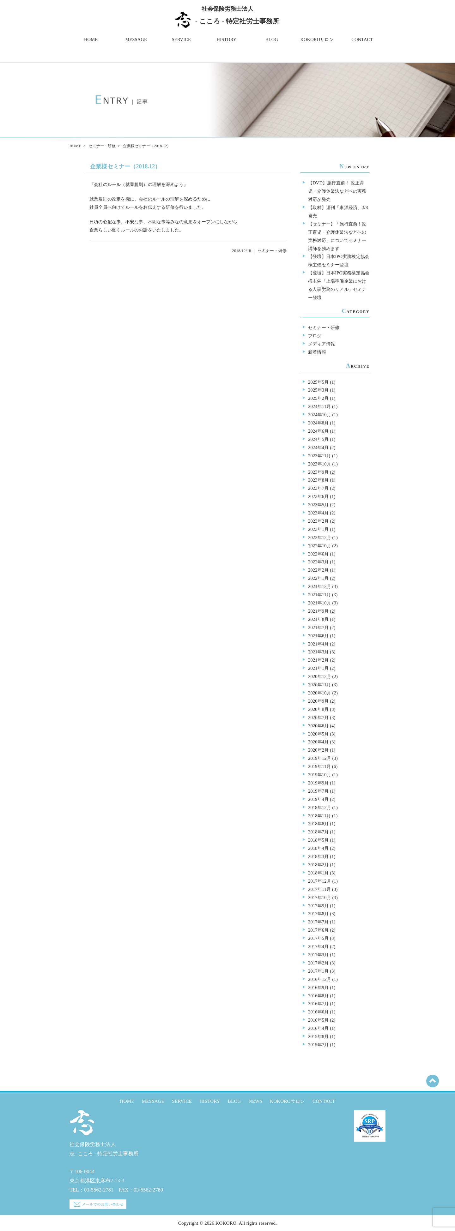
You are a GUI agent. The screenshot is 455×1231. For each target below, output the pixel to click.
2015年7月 (318, 1044)
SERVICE (181, 39)
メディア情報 (321, 343)
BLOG (271, 39)
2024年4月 (318, 447)
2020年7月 (318, 717)
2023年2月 (318, 521)
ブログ (315, 335)
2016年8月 (318, 995)
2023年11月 (319, 455)
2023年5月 (318, 504)
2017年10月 (319, 897)
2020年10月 (319, 692)
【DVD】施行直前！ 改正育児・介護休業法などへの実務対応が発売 (337, 191)
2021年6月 (318, 635)
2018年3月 (318, 856)
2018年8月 (318, 823)
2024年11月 (319, 406)
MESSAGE (136, 39)
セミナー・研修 (101, 146)
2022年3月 (318, 561)
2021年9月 (318, 611)
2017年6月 (318, 930)
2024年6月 (318, 431)
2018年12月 (319, 807)
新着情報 (317, 352)
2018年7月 (318, 831)
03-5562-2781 (98, 1189)
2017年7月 (318, 921)
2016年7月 (318, 1003)
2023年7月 (318, 488)
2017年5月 (318, 938)
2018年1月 (318, 872)
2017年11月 (319, 889)
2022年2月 (318, 570)
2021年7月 (318, 627)
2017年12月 (319, 881)
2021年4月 (318, 643)
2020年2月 (318, 750)
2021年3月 (318, 651)
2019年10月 (319, 774)
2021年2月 (318, 660)
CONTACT (362, 39)
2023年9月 (318, 472)
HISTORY (227, 39)
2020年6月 (318, 725)
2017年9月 (318, 905)
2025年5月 (318, 382)
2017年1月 (318, 971)
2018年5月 (318, 840)
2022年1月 (318, 578)
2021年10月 (319, 602)
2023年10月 (319, 463)
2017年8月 (318, 913)
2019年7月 (318, 791)
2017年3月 (318, 954)
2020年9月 (318, 701)
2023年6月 (318, 496)
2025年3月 (318, 390)
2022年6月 (318, 553)
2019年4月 (318, 799)
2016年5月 (318, 1020)
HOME (91, 39)
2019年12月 (319, 758)
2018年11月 (319, 815)
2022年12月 (319, 537)
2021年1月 (318, 668)
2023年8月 (318, 480)
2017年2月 (318, 962)
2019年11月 (319, 766)
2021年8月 (318, 619)
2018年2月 (318, 864)
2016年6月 (318, 1011)
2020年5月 (318, 733)
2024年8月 (318, 422)
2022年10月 (319, 545)
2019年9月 (318, 782)
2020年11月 (319, 684)
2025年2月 (318, 398)
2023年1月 (318, 529)
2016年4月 (318, 1028)
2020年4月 (318, 741)
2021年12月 (319, 586)
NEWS (255, 1101)
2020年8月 (318, 709)
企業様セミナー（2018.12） (125, 166)
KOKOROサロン (317, 39)
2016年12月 (319, 979)
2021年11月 (319, 594)
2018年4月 (318, 848)
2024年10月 (319, 414)
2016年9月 (318, 987)
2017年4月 (318, 946)
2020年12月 (319, 676)
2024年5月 (318, 439)
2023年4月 (318, 512)
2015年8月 (318, 1036)
